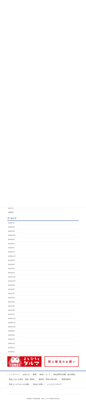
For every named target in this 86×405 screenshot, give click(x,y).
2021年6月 (11, 297)
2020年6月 (11, 335)
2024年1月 (11, 252)
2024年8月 (11, 239)
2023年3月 (11, 268)
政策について (45, 374)
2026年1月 (11, 223)
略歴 (34, 374)
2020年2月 (11, 343)
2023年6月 (11, 264)
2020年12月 (11, 318)
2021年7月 (11, 293)
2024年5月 (11, 243)
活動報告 (11, 212)
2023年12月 (11, 256)
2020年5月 (11, 339)
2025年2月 (11, 231)
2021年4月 (11, 306)
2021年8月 (11, 289)
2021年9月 (11, 285)
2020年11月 (11, 322)
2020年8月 (11, 331)
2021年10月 (11, 281)
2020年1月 (11, 347)
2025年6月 (11, 227)
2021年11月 (11, 277)
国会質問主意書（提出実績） (64, 374)
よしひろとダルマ (54, 384)
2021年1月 (11, 314)
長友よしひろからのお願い (19, 384)
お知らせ (11, 208)
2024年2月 (11, 248)
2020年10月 (11, 327)
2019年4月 (11, 352)
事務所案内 (66, 379)
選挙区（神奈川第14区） (49, 379)
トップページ (14, 374)
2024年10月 (11, 235)
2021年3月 (11, 310)
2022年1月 (11, 273)
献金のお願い (38, 384)
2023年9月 (11, 260)
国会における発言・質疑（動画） (22, 379)
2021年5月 (11, 302)
